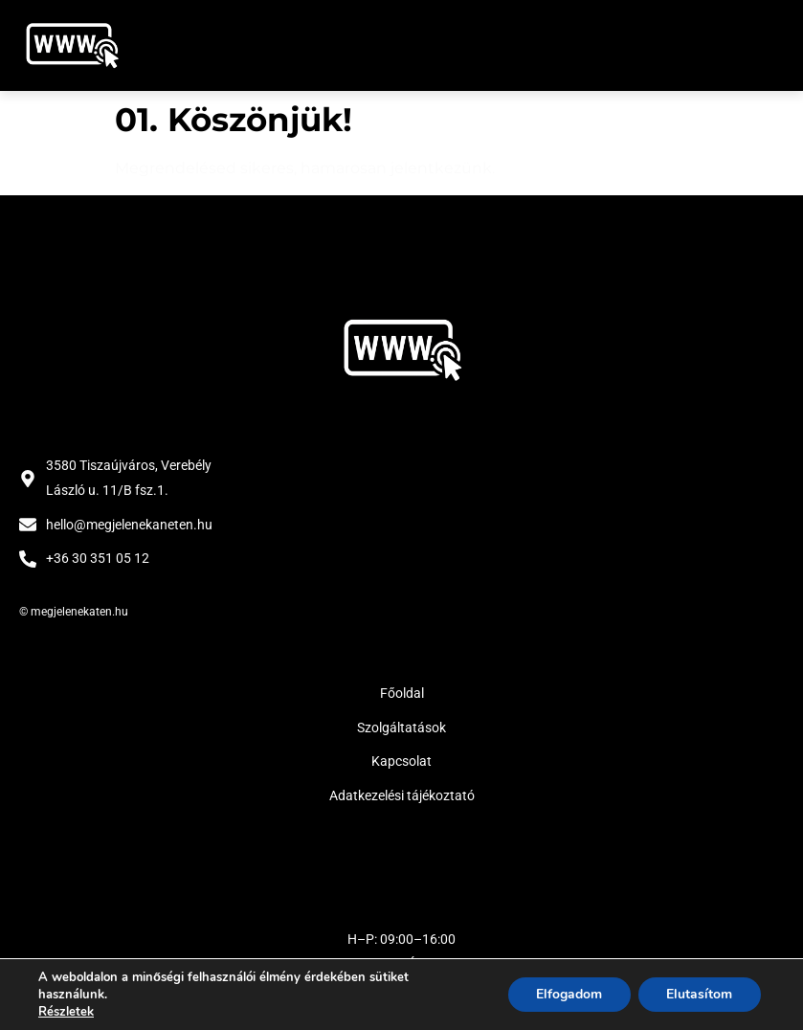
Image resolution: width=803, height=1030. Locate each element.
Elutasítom (699, 994)
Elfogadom (568, 994)
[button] (762, 45)
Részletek (66, 1011)
